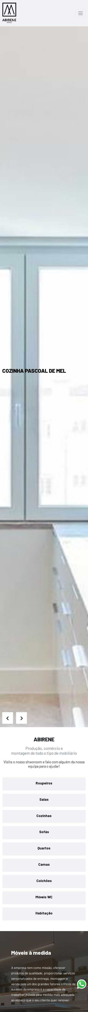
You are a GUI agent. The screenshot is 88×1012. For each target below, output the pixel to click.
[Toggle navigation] (80, 13)
